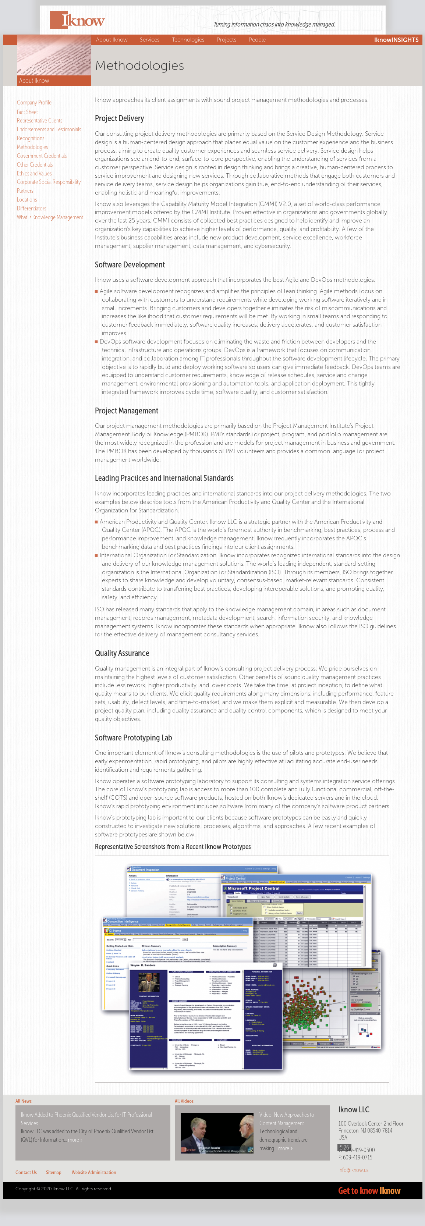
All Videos (184, 1101)
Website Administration (94, 1172)
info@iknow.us (353, 1169)
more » (75, 1139)
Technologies (189, 39)
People (258, 39)
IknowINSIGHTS (396, 39)
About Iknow (113, 39)
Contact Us (26, 1172)
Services (151, 39)
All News (23, 1101)
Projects (228, 39)
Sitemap (53, 1172)
